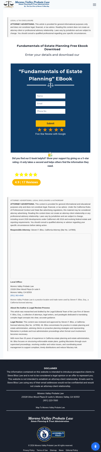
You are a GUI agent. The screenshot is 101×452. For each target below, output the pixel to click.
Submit (50, 125)
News (61, 450)
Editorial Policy (72, 450)
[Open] (95, 446)
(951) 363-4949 (16, 295)
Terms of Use (42, 450)
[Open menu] (95, 4)
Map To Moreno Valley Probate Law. (50, 407)
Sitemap (53, 450)
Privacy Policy (28, 450)
